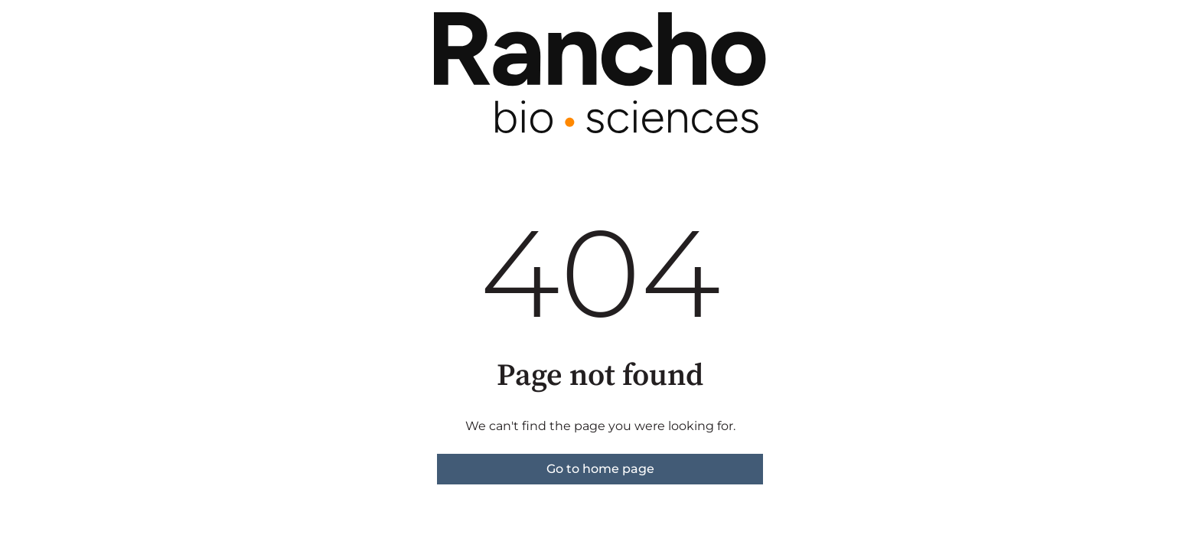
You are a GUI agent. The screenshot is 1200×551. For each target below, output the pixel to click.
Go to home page (600, 468)
